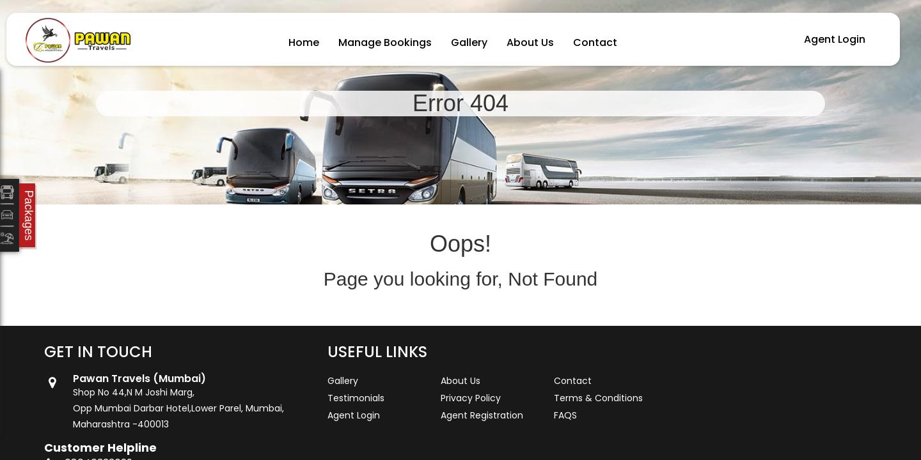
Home (303, 42)
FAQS (565, 415)
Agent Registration (482, 415)
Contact (595, 42)
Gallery (469, 42)
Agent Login (834, 39)
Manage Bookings (385, 42)
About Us (530, 42)
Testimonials (355, 398)
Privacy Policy (471, 398)
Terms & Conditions (598, 398)
